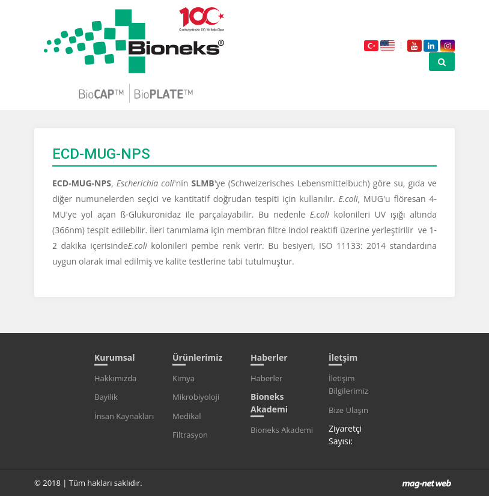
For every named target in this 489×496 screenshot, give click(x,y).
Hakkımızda (115, 378)
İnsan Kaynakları (124, 416)
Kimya (183, 378)
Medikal (186, 416)
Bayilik (106, 396)
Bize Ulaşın (348, 410)
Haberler (266, 378)
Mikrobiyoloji (195, 396)
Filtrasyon (190, 434)
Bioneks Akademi (282, 429)
